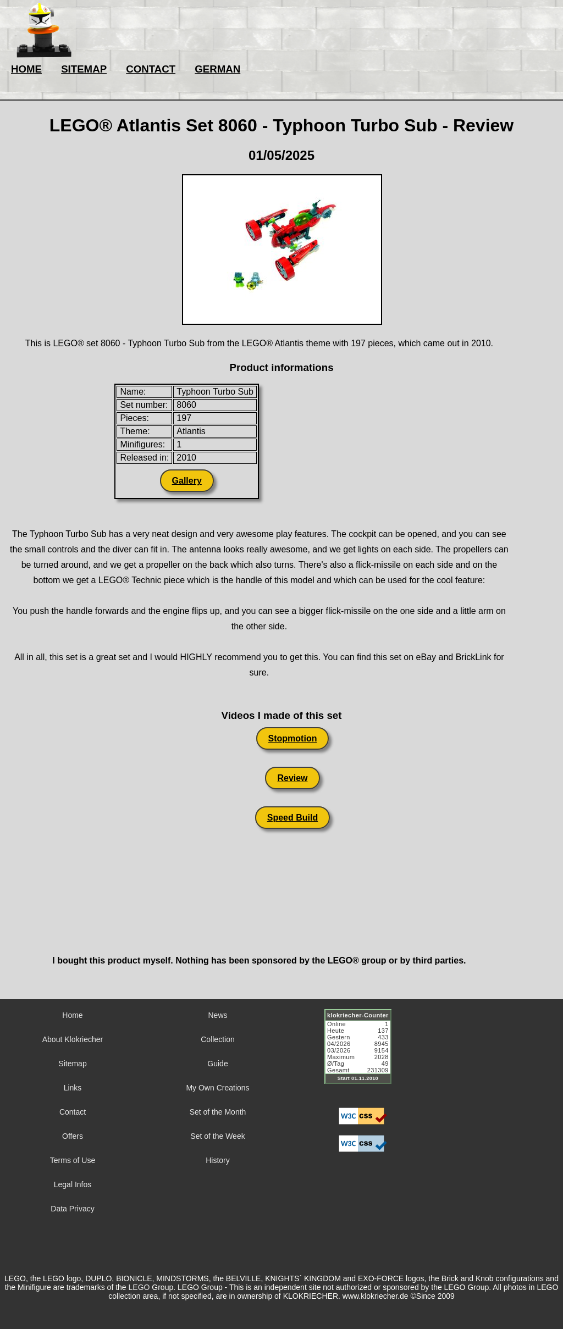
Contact (72, 1112)
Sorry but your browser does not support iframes (362, 1053)
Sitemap (72, 1063)
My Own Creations (217, 1087)
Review (292, 778)
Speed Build (292, 817)
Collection (217, 1039)
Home (72, 1015)
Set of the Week (217, 1136)
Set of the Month (218, 1112)
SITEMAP (84, 69)
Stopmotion (292, 738)
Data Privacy (72, 1208)
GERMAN (217, 69)
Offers (72, 1136)
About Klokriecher (72, 1039)
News (217, 1015)
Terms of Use (72, 1160)
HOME (26, 69)
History (218, 1160)
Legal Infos (73, 1184)
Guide (217, 1063)
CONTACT (150, 69)
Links (73, 1087)
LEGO (139, 1287)
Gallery (187, 480)
